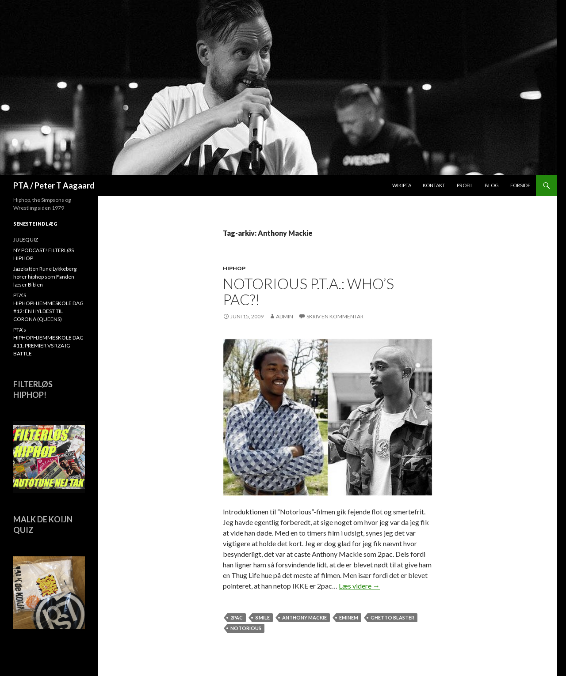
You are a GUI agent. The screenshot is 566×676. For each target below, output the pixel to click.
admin (284, 316)
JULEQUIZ (25, 239)
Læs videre (359, 586)
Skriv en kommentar (334, 316)
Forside (520, 185)
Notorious (245, 628)
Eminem (348, 617)
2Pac (236, 617)
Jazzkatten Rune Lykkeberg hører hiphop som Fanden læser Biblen (44, 276)
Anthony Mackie (304, 617)
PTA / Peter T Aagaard (54, 185)
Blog (492, 185)
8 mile (262, 617)
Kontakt (434, 185)
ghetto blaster (392, 617)
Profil (465, 185)
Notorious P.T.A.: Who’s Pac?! (308, 291)
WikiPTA (401, 185)
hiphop (234, 268)
